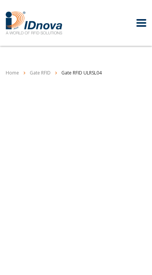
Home (12, 73)
